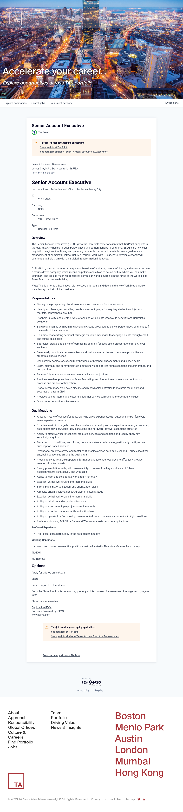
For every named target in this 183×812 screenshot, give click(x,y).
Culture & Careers (17, 735)
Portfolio (59, 717)
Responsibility (21, 722)
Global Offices (21, 727)
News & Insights (66, 727)
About (13, 712)
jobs (38, 103)
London (131, 750)
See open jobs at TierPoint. (53, 147)
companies (16, 103)
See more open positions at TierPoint (61, 655)
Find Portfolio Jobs (24, 744)
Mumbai (132, 761)
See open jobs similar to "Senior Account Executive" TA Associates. (74, 151)
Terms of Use (112, 799)
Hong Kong (139, 772)
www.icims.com (41, 614)
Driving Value (63, 722)
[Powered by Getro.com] (91, 682)
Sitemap (129, 799)
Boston (130, 716)
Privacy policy (83, 690)
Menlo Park (139, 727)
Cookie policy (97, 690)
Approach (17, 717)
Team (56, 712)
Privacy (96, 799)
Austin (128, 738)
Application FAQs (41, 607)
